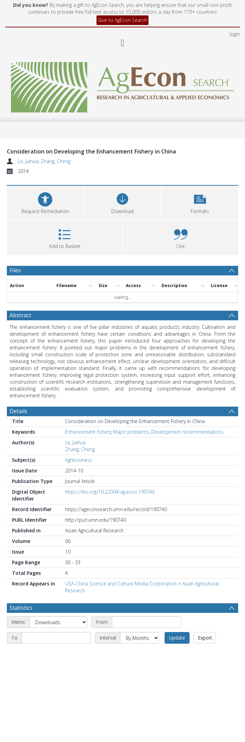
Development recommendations (187, 432)
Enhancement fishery (88, 432)
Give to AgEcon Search (122, 20)
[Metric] (58, 622)
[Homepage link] (122, 85)
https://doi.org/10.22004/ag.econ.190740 (110, 492)
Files (15, 270)
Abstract (20, 315)
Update (177, 637)
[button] (200, 202)
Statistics (21, 607)
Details (18, 411)
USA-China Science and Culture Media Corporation (121, 583)
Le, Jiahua (28, 161)
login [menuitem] (235, 34)
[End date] (56, 638)
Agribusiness (78, 460)
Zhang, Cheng (55, 161)
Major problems (131, 432)
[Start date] (146, 622)
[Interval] (139, 638)
